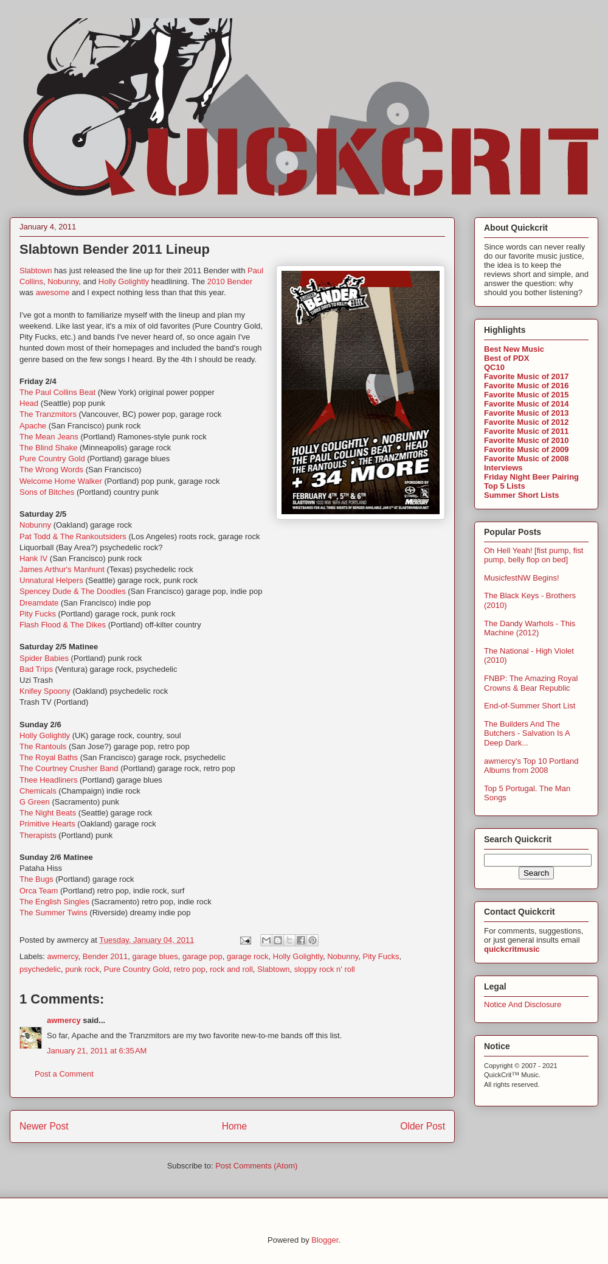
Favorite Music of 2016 (526, 385)
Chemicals (38, 790)
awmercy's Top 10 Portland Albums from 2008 (531, 765)
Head (28, 403)
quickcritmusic (512, 949)
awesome (53, 292)
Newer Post (44, 1126)
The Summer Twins (53, 912)
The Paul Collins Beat (57, 392)
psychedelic (40, 969)
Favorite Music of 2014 (526, 403)
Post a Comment (64, 1073)
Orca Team (38, 890)
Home (234, 1126)
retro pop (190, 969)
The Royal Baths (48, 757)
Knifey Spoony (45, 691)
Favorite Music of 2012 (526, 422)
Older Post (422, 1126)
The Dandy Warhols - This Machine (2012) (529, 628)
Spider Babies (44, 658)
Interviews (503, 467)
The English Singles (54, 901)
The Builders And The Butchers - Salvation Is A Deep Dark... (527, 733)
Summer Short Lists (521, 495)
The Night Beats (47, 812)
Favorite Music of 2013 (526, 412)
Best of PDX (506, 358)
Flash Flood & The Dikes (62, 624)
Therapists (38, 835)
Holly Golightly (123, 281)
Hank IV (33, 558)
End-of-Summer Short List (529, 705)
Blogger (324, 1240)
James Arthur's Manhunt (62, 569)
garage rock (248, 956)
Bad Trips (36, 669)
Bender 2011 (105, 956)
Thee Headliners (48, 779)
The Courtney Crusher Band (69, 768)
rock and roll (231, 969)
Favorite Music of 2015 (526, 394)
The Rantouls (42, 746)
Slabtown (35, 270)
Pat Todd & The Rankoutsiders (72, 536)
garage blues (155, 956)
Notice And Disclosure (522, 1004)
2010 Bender (229, 281)
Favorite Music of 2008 (526, 458)
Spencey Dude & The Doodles (72, 591)
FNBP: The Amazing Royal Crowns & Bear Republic (531, 683)
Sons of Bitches (46, 492)
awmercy (62, 956)
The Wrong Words (51, 469)
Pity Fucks (37, 613)
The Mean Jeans (48, 436)
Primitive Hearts (47, 823)
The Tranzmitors (48, 414)
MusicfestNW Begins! (521, 577)
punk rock (82, 969)
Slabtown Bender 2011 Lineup (114, 249)
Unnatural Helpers (51, 580)
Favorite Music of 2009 (526, 449)
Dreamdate (38, 602)
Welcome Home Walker (60, 481)
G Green (34, 801)
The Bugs (36, 879)
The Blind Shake (48, 447)
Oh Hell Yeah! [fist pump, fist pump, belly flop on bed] (533, 555)
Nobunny (62, 281)
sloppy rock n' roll (324, 969)
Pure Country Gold (52, 458)
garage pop (202, 956)
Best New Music (514, 349)
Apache (32, 425)
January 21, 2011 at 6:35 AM (97, 1050)
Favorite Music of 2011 (526, 431)
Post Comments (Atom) (256, 1165)
